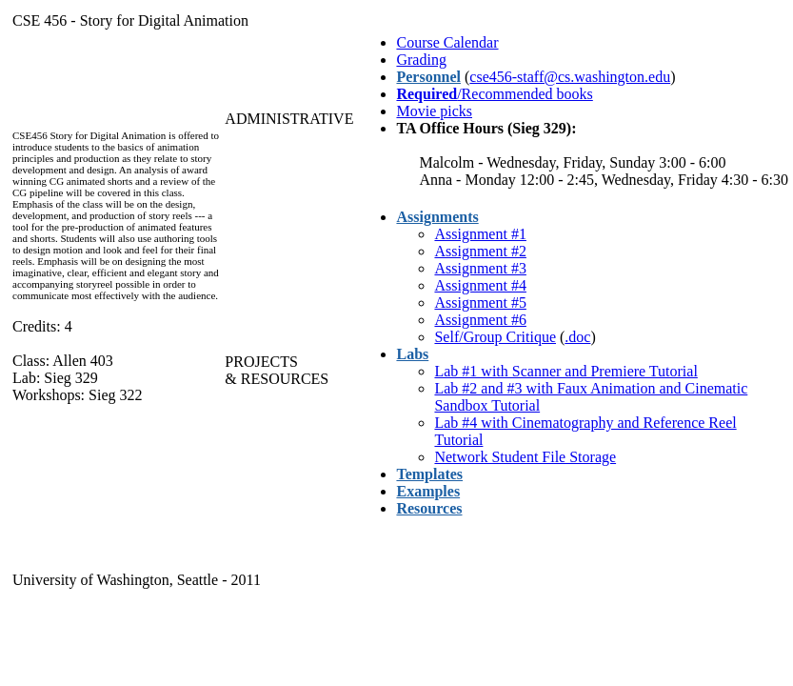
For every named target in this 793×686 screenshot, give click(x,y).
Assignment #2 (479, 251)
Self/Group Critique (495, 337)
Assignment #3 (479, 268)
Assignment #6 (479, 320)
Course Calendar (447, 42)
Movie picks (434, 111)
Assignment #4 (479, 285)
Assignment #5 (479, 302)
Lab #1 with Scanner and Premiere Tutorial (565, 371)
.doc (577, 337)
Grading (421, 59)
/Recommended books (494, 94)
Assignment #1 (479, 234)
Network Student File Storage (525, 457)
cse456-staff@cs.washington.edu (569, 77)
